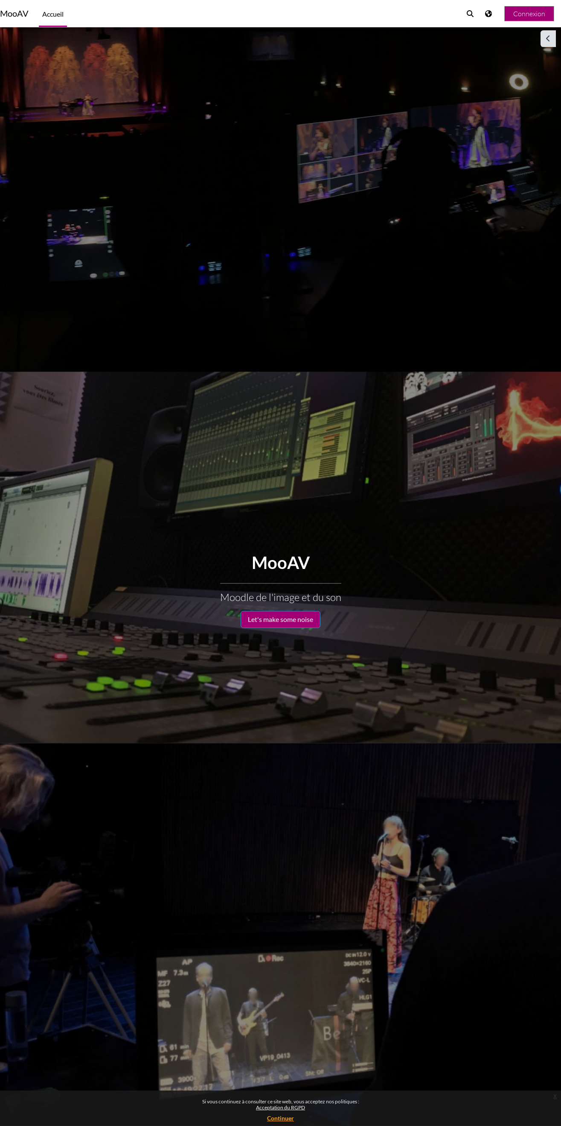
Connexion (529, 13)
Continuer (280, 1118)
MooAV (14, 13)
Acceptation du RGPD (280, 1107)
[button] (470, 13)
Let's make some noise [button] (280, 619)
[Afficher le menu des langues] (489, 13)
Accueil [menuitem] (53, 14)
